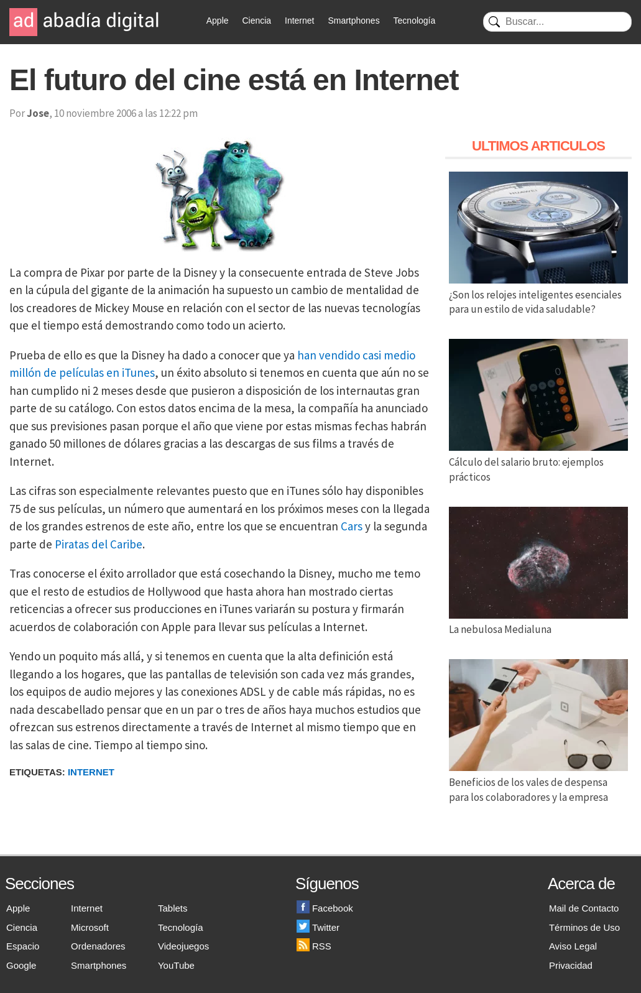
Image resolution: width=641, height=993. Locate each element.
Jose (38, 113)
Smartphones (353, 20)
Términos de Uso (584, 927)
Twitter (318, 927)
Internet (299, 20)
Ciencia (256, 20)
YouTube (176, 965)
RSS (314, 946)
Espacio (22, 946)
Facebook (325, 908)
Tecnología (415, 20)
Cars (351, 526)
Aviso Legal (573, 946)
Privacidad (571, 965)
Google (21, 965)
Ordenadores (98, 946)
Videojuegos (183, 946)
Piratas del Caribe (98, 544)
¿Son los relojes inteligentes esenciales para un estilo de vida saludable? (538, 294)
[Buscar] (557, 22)
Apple (217, 20)
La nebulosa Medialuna (538, 622)
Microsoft (90, 927)
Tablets (173, 908)
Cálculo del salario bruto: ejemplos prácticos (538, 462)
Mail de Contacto (584, 908)
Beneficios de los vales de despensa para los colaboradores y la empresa (538, 782)
